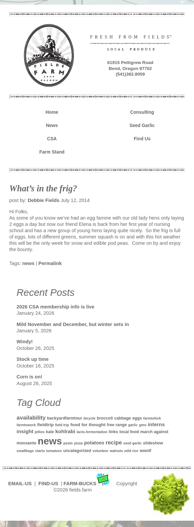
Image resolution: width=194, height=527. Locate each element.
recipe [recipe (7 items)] (114, 442)
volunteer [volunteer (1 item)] (101, 451)
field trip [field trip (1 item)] (62, 425)
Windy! (25, 341)
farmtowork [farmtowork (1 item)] (26, 425)
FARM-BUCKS (87, 483)
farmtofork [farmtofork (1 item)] (152, 418)
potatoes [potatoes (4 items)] (94, 442)
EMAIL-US (20, 483)
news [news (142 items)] (50, 440)
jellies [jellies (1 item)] (40, 432)
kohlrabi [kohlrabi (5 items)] (65, 431)
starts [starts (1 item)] (40, 451)
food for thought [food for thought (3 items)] (88, 424)
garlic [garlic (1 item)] (132, 425)
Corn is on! (29, 376)
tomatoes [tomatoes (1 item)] (54, 451)
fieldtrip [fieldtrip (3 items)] (45, 424)
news (28, 263)
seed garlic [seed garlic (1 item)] (132, 443)
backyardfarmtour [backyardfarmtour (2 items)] (64, 418)
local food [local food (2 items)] (129, 431)
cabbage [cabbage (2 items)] (122, 418)
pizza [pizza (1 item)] (78, 443)
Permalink (50, 263)
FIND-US (49, 483)
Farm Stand (52, 152)
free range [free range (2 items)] (117, 425)
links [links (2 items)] (113, 431)
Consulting (142, 112)
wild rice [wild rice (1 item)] (131, 451)
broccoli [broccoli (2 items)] (105, 418)
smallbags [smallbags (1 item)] (25, 451)
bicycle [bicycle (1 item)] (89, 418)
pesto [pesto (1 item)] (68, 443)
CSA (52, 138)
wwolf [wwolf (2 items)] (145, 450)
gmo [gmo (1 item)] (143, 425)
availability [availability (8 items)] (31, 417)
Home (52, 112)
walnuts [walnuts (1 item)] (116, 451)
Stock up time (33, 359)
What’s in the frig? (43, 188)
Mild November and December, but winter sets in (73, 324)
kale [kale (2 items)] (50, 431)
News (52, 125)
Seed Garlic (142, 125)
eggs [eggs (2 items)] (137, 418)
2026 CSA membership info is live (55, 306)
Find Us (142, 138)
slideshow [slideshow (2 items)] (153, 443)
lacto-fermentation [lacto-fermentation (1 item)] (91, 432)
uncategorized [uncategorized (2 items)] (77, 450)
